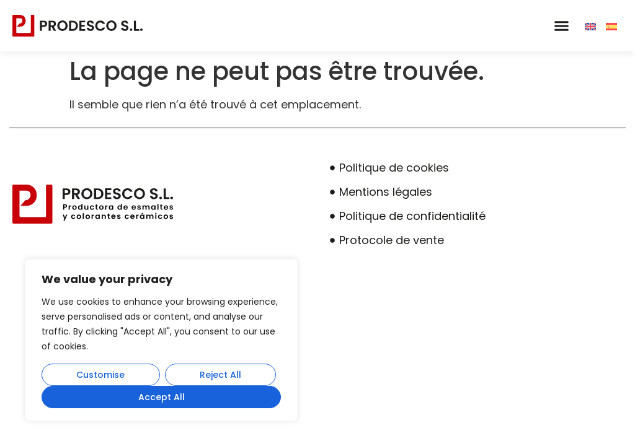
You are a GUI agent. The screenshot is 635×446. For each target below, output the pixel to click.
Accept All (161, 397)
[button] (561, 26)
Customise (100, 375)
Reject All (220, 375)
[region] (161, 340)
